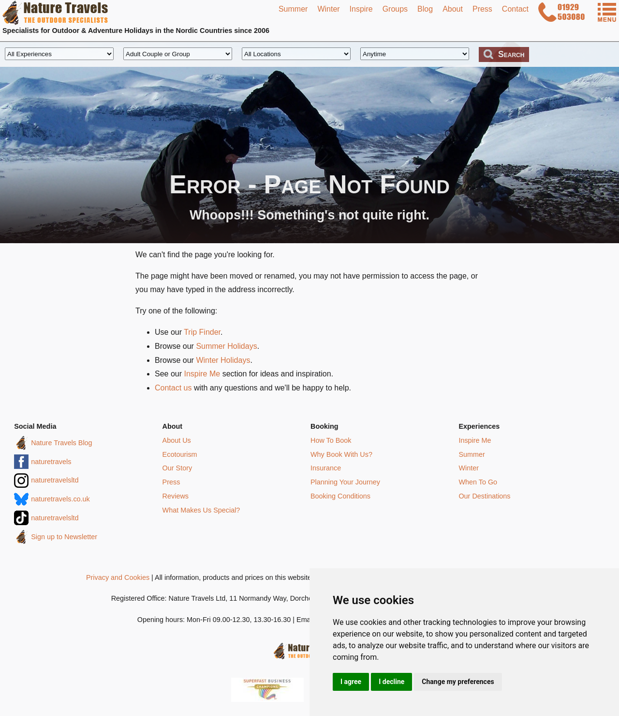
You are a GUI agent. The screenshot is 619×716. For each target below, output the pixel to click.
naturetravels (51, 462)
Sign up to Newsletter (64, 537)
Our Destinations (484, 496)
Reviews (175, 496)
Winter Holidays (223, 360)
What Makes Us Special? (201, 510)
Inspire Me (202, 374)
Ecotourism (179, 454)
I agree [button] (350, 681)
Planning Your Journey (345, 482)
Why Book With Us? (341, 454)
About (452, 9)
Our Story (177, 468)
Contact (515, 9)
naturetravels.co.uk (60, 499)
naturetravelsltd (54, 480)
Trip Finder (202, 332)
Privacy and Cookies (117, 577)
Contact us (173, 388)
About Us (176, 440)
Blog (425, 9)
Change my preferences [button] (458, 681)
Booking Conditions (340, 496)
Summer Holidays (226, 346)
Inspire (361, 9)
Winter (328, 9)
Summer (293, 9)
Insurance (325, 468)
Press (482, 9)
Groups (395, 9)
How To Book (331, 440)
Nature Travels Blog (61, 443)
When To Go (477, 482)
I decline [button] (391, 681)
